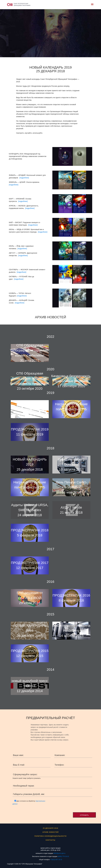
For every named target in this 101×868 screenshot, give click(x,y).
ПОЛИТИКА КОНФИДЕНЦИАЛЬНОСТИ (50, 836)
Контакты (50, 840)
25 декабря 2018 (50, 828)
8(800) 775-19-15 (63, 856)
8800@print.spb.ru (59, 853)
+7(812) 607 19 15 (56, 859)
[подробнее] (24, 178)
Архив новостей (50, 832)
